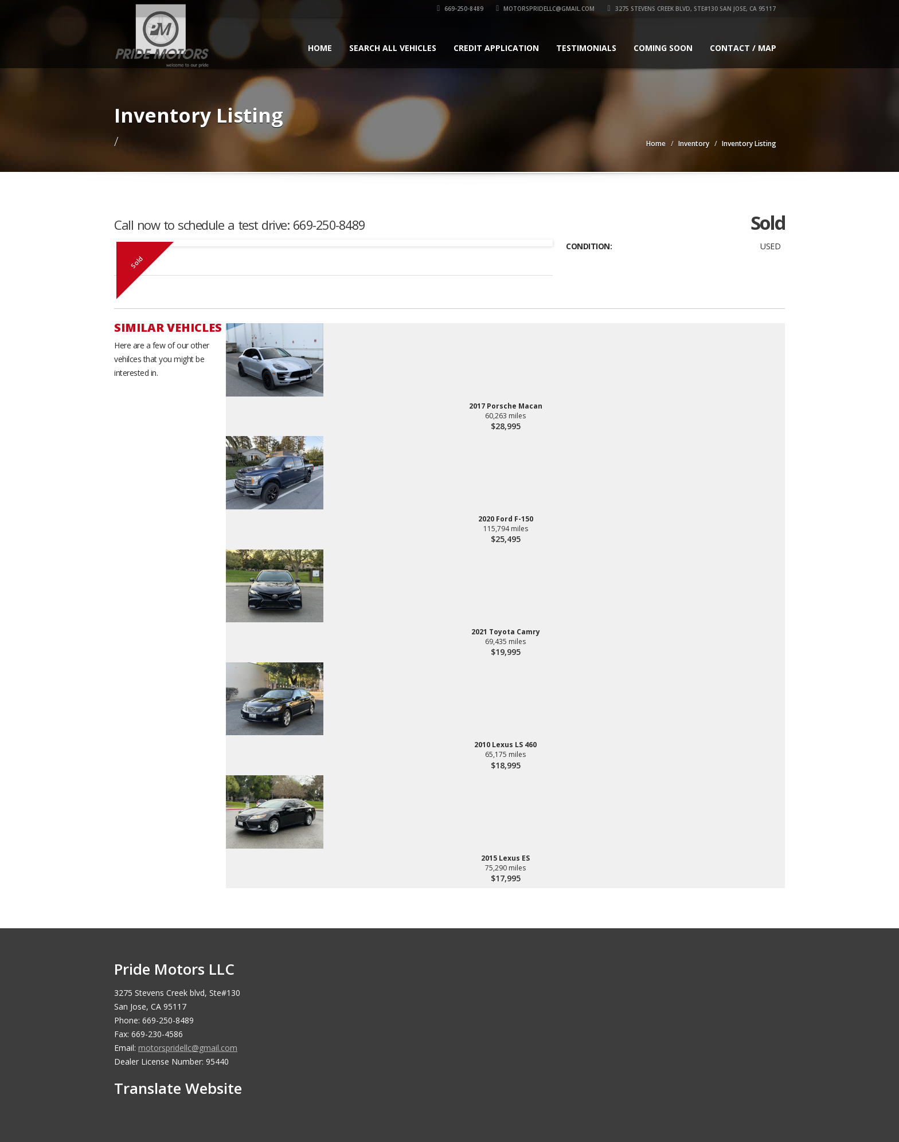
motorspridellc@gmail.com (546, 9)
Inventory (693, 143)
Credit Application (496, 47)
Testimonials (586, 47)
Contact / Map (743, 47)
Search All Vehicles (392, 47)
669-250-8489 (461, 9)
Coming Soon (663, 47)
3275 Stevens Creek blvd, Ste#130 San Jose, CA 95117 (692, 9)
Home (320, 47)
